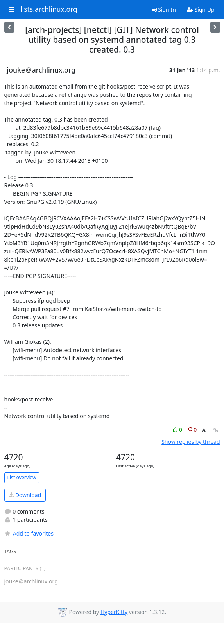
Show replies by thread (190, 441)
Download (25, 495)
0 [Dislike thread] (192, 429)
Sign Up (201, 9)
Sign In (164, 9)
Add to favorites (29, 533)
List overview (21, 477)
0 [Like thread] (178, 429)
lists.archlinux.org (48, 9)
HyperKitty (113, 612)
